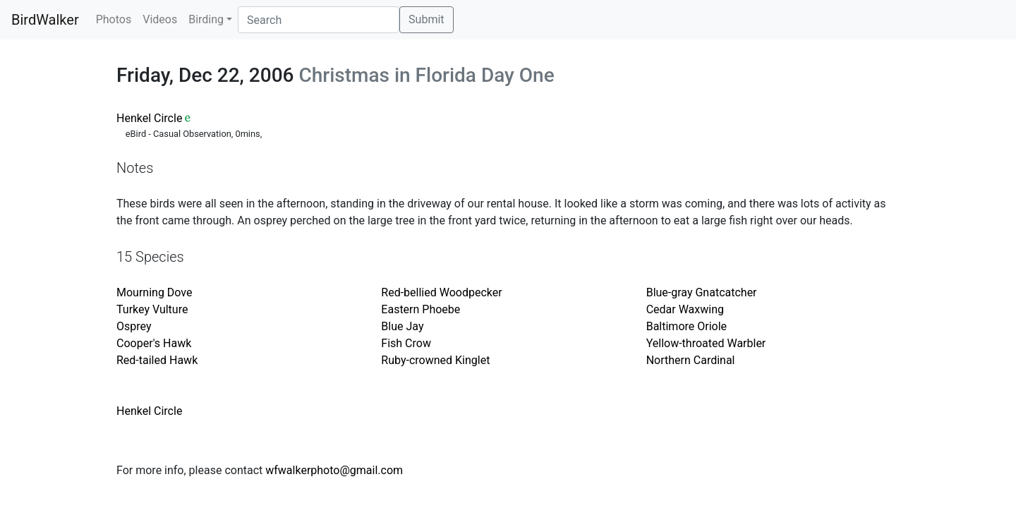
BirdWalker (45, 19)
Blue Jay (402, 326)
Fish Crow (406, 343)
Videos (160, 19)
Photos (114, 19)
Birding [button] (206, 19)
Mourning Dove (154, 292)
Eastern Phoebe (420, 309)
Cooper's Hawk (153, 343)
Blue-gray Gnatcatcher (701, 292)
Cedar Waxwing (685, 309)
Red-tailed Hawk (157, 360)
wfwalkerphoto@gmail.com (334, 470)
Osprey (133, 326)
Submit (426, 19)
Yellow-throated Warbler (706, 343)
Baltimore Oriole (686, 326)
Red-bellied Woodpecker (441, 292)
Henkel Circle (149, 118)
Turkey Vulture (152, 309)
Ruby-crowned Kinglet (435, 360)
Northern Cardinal (690, 360)
